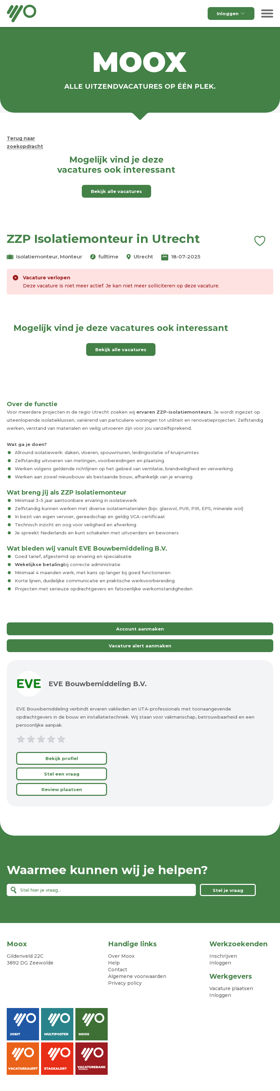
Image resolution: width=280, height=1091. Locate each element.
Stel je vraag (228, 890)
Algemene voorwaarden (137, 976)
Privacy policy (125, 983)
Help (114, 963)
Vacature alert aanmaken (140, 645)
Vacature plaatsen (231, 988)
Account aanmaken (140, 629)
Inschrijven (223, 956)
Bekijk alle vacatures (116, 191)
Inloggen (231, 13)
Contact (117, 970)
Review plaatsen (61, 789)
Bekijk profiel (61, 758)
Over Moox (121, 956)
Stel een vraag (61, 774)
